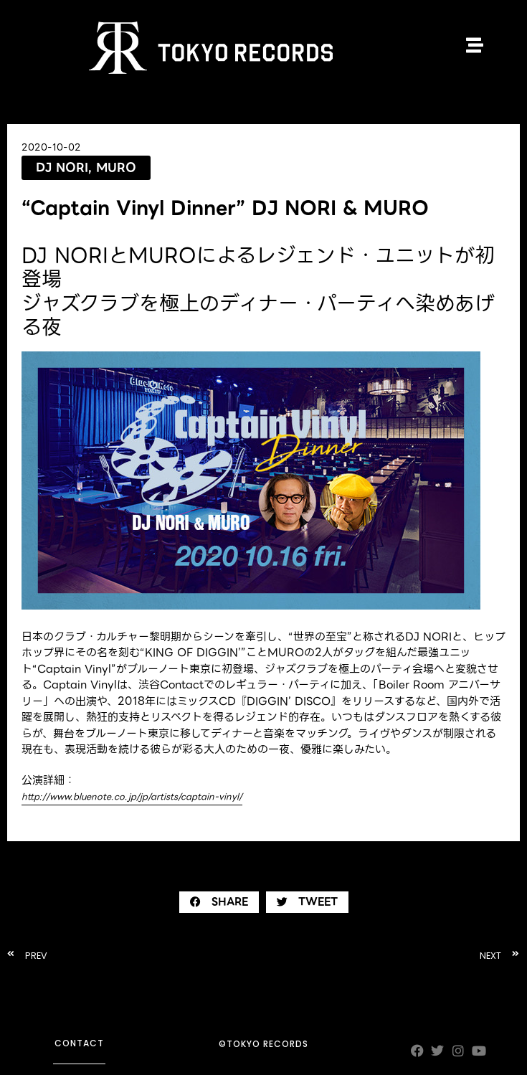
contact (79, 1043)
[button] (219, 902)
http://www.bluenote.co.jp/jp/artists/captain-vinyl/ (132, 796)
